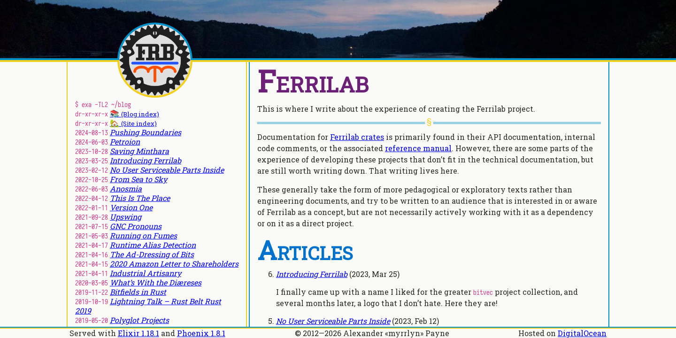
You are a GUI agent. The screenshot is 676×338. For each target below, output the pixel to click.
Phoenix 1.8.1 (201, 333)
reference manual (418, 148)
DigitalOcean (582, 333)
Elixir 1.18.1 (138, 333)
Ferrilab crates (357, 137)
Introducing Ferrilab (311, 274)
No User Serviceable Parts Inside (333, 321)
